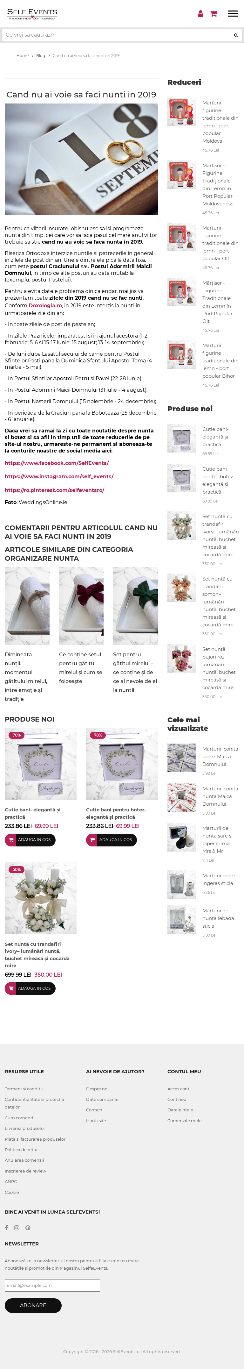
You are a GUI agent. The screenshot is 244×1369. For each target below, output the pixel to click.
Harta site (96, 1120)
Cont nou (176, 1099)
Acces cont (178, 1088)
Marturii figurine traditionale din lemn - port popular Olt (220, 243)
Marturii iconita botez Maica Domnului (220, 756)
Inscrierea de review (25, 1170)
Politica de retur (21, 1149)
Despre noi (97, 1088)
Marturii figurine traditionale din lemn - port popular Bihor (220, 360)
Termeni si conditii (24, 1088)
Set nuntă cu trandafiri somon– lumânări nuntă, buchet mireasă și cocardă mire (219, 602)
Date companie (102, 1099)
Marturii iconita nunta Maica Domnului (220, 796)
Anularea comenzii (24, 1160)
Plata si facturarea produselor (35, 1139)
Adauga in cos (34, 839)
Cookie (12, 1192)
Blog (43, 55)
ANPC (11, 1181)
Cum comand (19, 1117)
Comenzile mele (184, 1120)
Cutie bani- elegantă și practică (215, 436)
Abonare (33, 1305)
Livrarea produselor (25, 1128)
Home (25, 55)
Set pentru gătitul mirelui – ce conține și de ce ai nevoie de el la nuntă (135, 672)
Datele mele (180, 1109)
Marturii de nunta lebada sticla (218, 918)
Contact (94, 1109)
